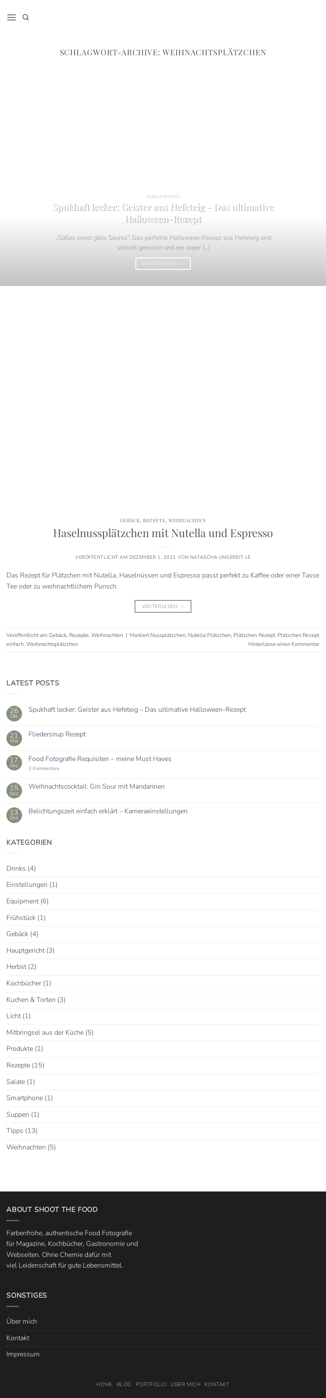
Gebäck (130, 520)
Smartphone (24, 1098)
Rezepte (154, 520)
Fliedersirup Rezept (57, 734)
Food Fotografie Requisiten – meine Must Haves (99, 759)
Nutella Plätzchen (209, 635)
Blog (124, 1384)
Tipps (14, 1130)
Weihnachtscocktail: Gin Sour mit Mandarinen (96, 787)
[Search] (25, 17)
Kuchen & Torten (31, 1000)
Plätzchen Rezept (254, 635)
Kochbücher (23, 983)
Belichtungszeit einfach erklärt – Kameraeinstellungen (108, 811)
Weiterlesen (163, 263)
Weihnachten (187, 520)
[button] (11, 17)
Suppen (17, 1114)
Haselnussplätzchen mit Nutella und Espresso (163, 532)
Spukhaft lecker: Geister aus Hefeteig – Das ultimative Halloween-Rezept (163, 212)
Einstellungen (27, 884)
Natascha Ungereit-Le (220, 557)
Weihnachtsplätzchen (52, 644)
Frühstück (21, 918)
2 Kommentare (54, 768)
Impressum (23, 1354)
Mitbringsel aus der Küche (45, 1032)
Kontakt (17, 1338)
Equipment (22, 901)
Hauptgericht (25, 950)
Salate (15, 1082)
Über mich (21, 1321)
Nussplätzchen (167, 635)
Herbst (16, 966)
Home (104, 1384)
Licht (13, 1016)
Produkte (19, 1048)
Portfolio (151, 1384)
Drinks (16, 868)
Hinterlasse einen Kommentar (284, 644)
